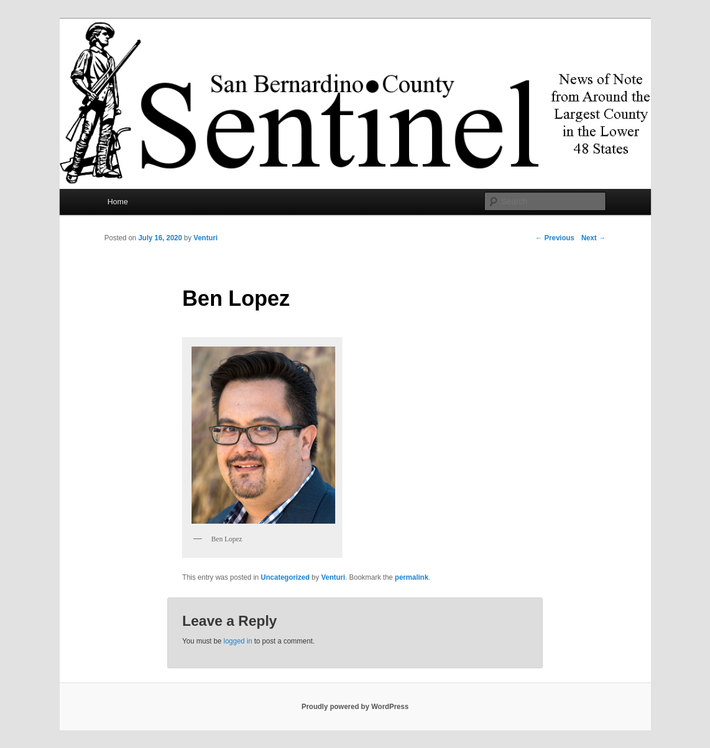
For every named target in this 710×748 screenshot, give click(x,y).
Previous (554, 238)
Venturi (205, 238)
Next (593, 238)
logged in (237, 641)
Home (118, 201)
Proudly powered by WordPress (355, 707)
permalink (412, 577)
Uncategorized (285, 577)
